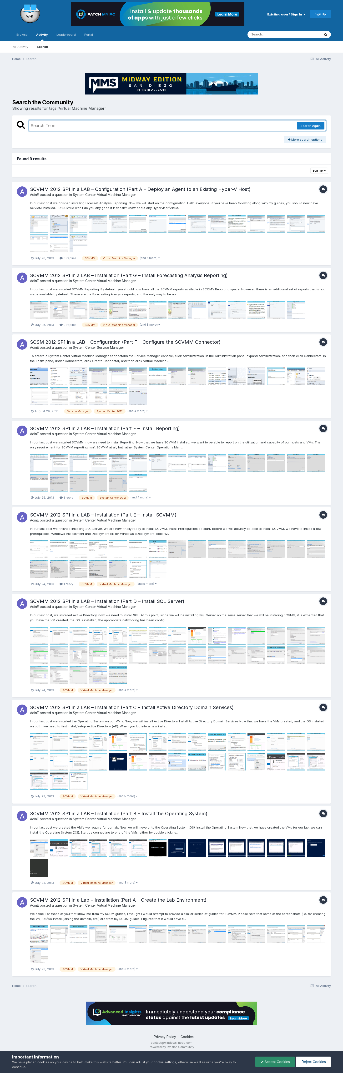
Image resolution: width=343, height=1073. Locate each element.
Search (42, 47)
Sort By (319, 170)
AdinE (34, 195)
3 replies (68, 258)
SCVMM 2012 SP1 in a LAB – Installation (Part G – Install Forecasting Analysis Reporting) (129, 275)
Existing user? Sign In (286, 14)
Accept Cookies (275, 1062)
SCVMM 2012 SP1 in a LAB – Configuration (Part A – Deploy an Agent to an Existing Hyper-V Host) (140, 189)
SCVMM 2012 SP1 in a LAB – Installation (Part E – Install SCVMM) (103, 515)
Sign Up (320, 14)
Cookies (187, 1037)
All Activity (20, 47)
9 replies (68, 325)
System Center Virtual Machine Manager (104, 195)
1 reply (66, 497)
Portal (88, 34)
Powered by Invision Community (171, 1047)
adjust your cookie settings (156, 1062)
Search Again (311, 126)
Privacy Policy (165, 1037)
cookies (43, 1062)
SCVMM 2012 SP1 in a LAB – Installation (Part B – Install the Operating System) (118, 813)
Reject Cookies (313, 1062)
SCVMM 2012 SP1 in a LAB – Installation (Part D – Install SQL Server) (107, 601)
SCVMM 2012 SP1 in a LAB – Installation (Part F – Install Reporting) (105, 428)
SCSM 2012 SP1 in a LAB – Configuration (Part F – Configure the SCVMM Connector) (125, 342)
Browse (22, 34)
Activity (42, 37)
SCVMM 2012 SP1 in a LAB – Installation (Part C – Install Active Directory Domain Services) (132, 707)
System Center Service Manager (98, 347)
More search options (305, 139)
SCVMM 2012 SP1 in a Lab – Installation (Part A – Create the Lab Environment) (118, 900)
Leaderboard (66, 34)
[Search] (270, 34)
